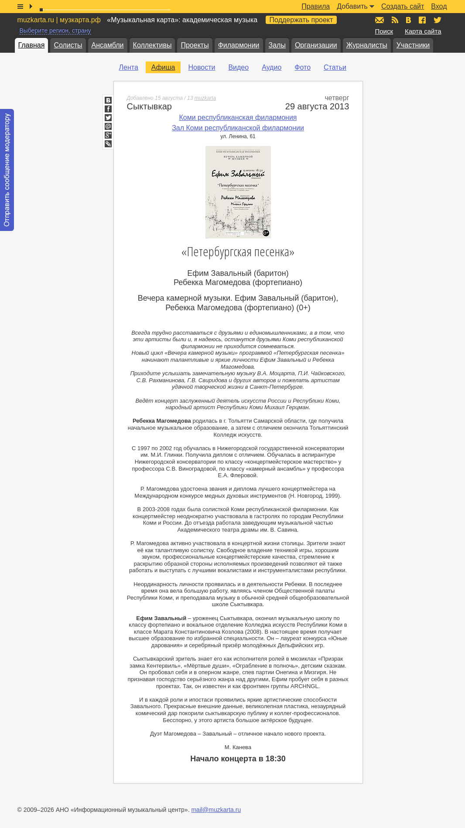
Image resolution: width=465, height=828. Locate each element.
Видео (238, 67)
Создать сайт (402, 6)
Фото (302, 67)
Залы (277, 45)
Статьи (335, 67)
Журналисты (366, 45)
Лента (128, 67)
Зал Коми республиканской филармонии (238, 128)
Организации (316, 45)
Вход (439, 6)
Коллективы (152, 45)
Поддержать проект (301, 20)
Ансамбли (108, 45)
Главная (31, 45)
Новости (201, 67)
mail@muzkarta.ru (216, 809)
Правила (315, 6)
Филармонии (239, 45)
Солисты (68, 45)
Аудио (271, 67)
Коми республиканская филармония (238, 117)
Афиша (163, 67)
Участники (413, 45)
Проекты (195, 45)
